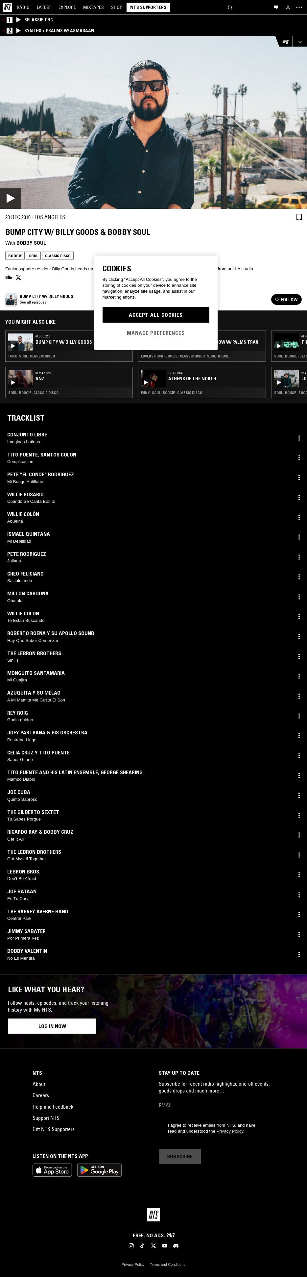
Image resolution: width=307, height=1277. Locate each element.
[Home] (7, 7)
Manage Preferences (156, 333)
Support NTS (46, 1118)
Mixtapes (93, 7)
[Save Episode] (299, 217)
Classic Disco (58, 255)
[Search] (230, 7)
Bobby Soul (31, 242)
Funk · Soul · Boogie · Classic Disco (171, 392)
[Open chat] (276, 7)
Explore (67, 7)
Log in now (52, 1026)
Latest (44, 7)
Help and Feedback (53, 1106)
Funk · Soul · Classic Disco (31, 356)
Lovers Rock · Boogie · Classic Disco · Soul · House (185, 356)
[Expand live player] (300, 41)
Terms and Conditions (167, 1264)
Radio (23, 7)
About (39, 1084)
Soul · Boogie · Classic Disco (33, 392)
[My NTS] (288, 7)
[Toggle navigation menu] (299, 7)
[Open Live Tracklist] (284, 41)
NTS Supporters (148, 7)
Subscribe (180, 1156)
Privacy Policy (230, 1131)
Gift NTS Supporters (54, 1129)
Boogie (15, 255)
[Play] (153, 122)
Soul (33, 255)
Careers (41, 1095)
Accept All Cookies (156, 314)
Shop (116, 7)
